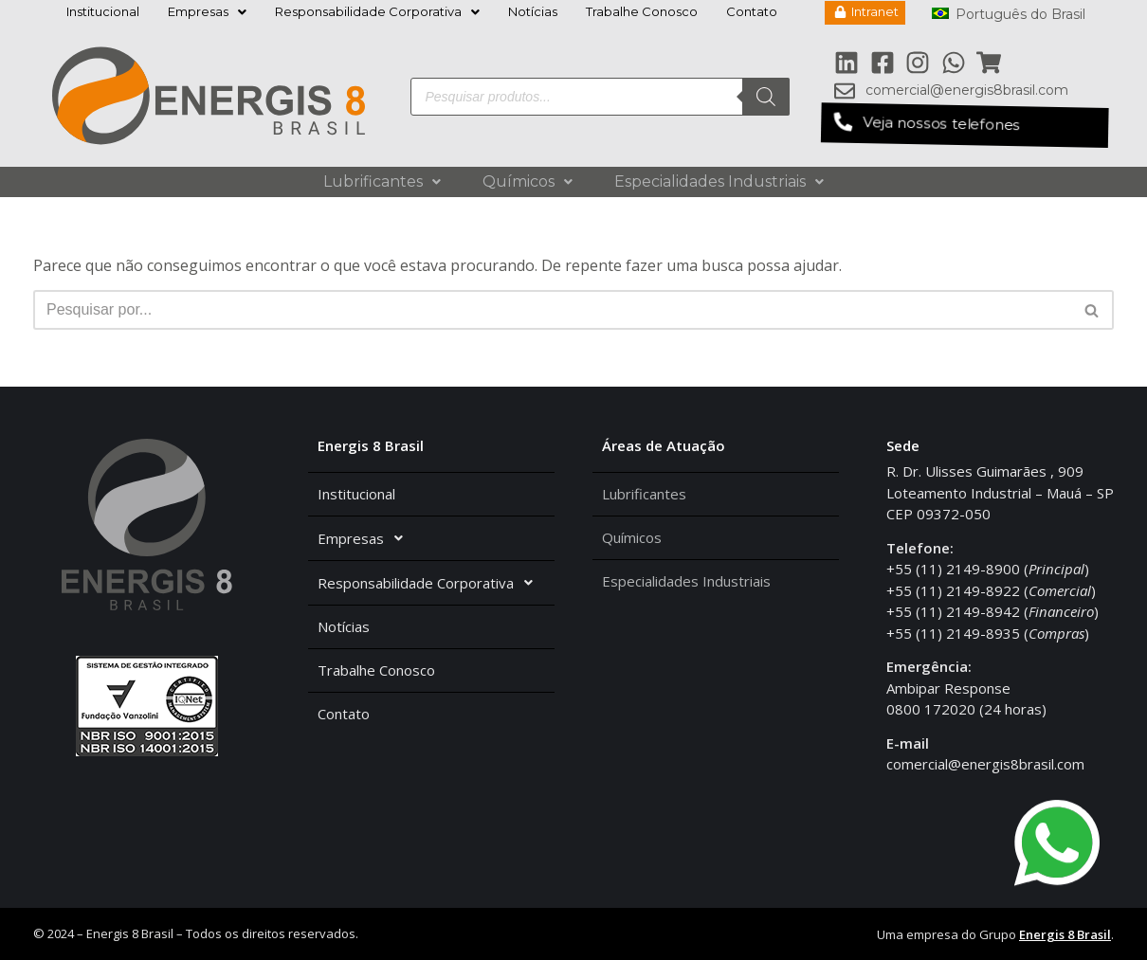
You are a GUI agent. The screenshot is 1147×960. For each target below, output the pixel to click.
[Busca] (552, 310)
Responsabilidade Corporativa (377, 11)
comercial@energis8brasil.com (985, 763)
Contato (751, 11)
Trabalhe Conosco (642, 11)
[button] (964, 125)
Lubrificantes (382, 181)
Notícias (532, 11)
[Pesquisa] (766, 97)
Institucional (102, 11)
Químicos (527, 181)
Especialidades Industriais (719, 181)
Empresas (207, 11)
